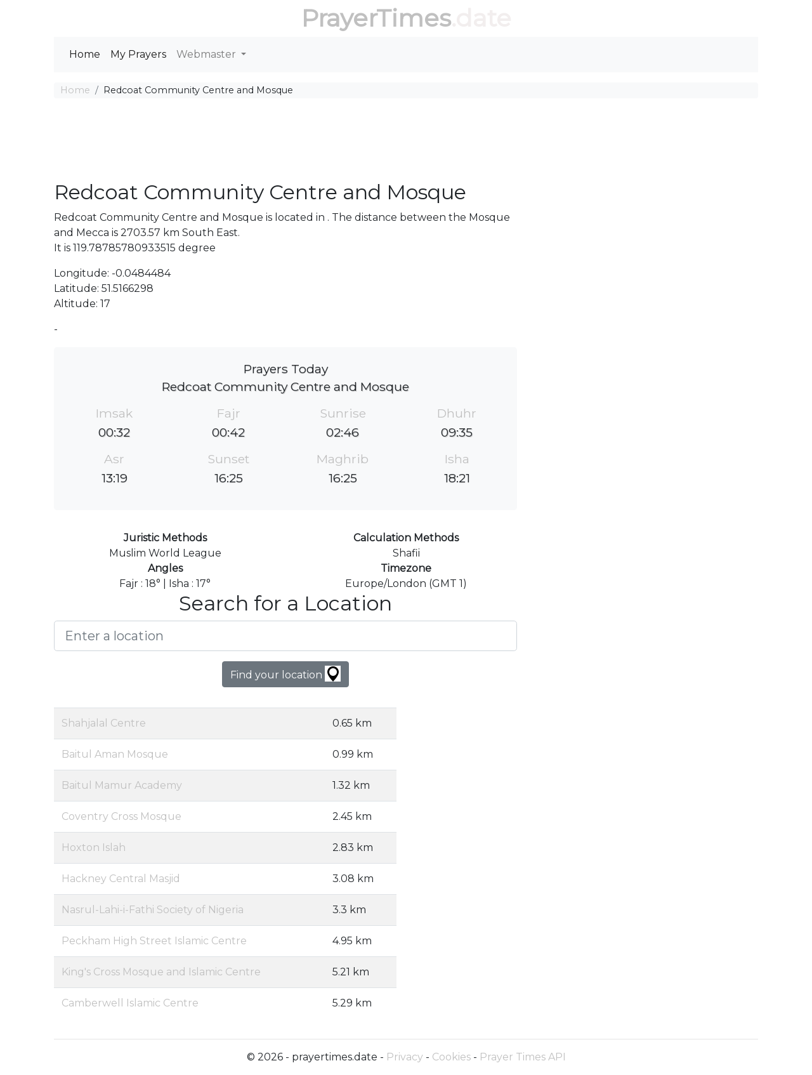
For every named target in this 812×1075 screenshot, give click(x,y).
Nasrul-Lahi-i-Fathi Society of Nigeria (153, 910)
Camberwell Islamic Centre (130, 1003)
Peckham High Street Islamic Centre (154, 941)
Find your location (285, 674)
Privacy (404, 1057)
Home (84, 54)
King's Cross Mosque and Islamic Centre (161, 972)
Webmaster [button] (207, 54)
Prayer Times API (523, 1057)
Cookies (451, 1057)
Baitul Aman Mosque (115, 754)
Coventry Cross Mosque (121, 816)
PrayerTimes (376, 18)
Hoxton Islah (94, 847)
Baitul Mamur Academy (122, 785)
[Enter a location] (285, 636)
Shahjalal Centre (104, 723)
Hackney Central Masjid (121, 879)
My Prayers (138, 54)
